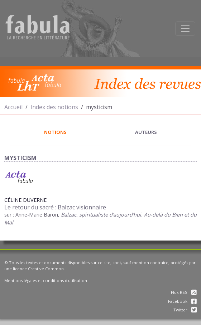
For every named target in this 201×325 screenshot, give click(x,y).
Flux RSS (184, 292)
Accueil (13, 107)
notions (55, 132)
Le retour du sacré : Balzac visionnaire (55, 207)
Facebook (182, 301)
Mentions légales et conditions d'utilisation (45, 280)
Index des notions (54, 107)
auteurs (146, 132)
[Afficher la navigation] (185, 28)
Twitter (185, 309)
